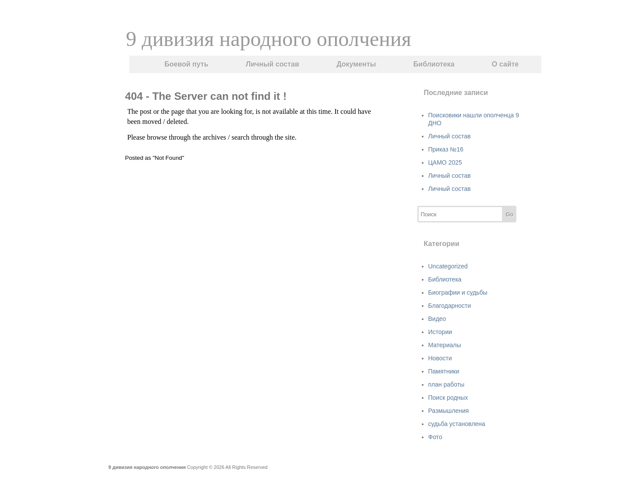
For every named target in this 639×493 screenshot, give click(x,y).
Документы (356, 64)
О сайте (505, 64)
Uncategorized (448, 266)
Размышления (448, 410)
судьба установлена (456, 423)
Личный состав (272, 64)
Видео (437, 318)
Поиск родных (448, 397)
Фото (435, 436)
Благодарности (449, 305)
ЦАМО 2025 (445, 162)
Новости (440, 358)
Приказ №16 (446, 149)
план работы (446, 384)
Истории (440, 331)
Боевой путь (186, 64)
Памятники (443, 371)
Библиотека (434, 64)
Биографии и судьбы (457, 292)
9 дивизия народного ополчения (268, 38)
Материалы (444, 345)
